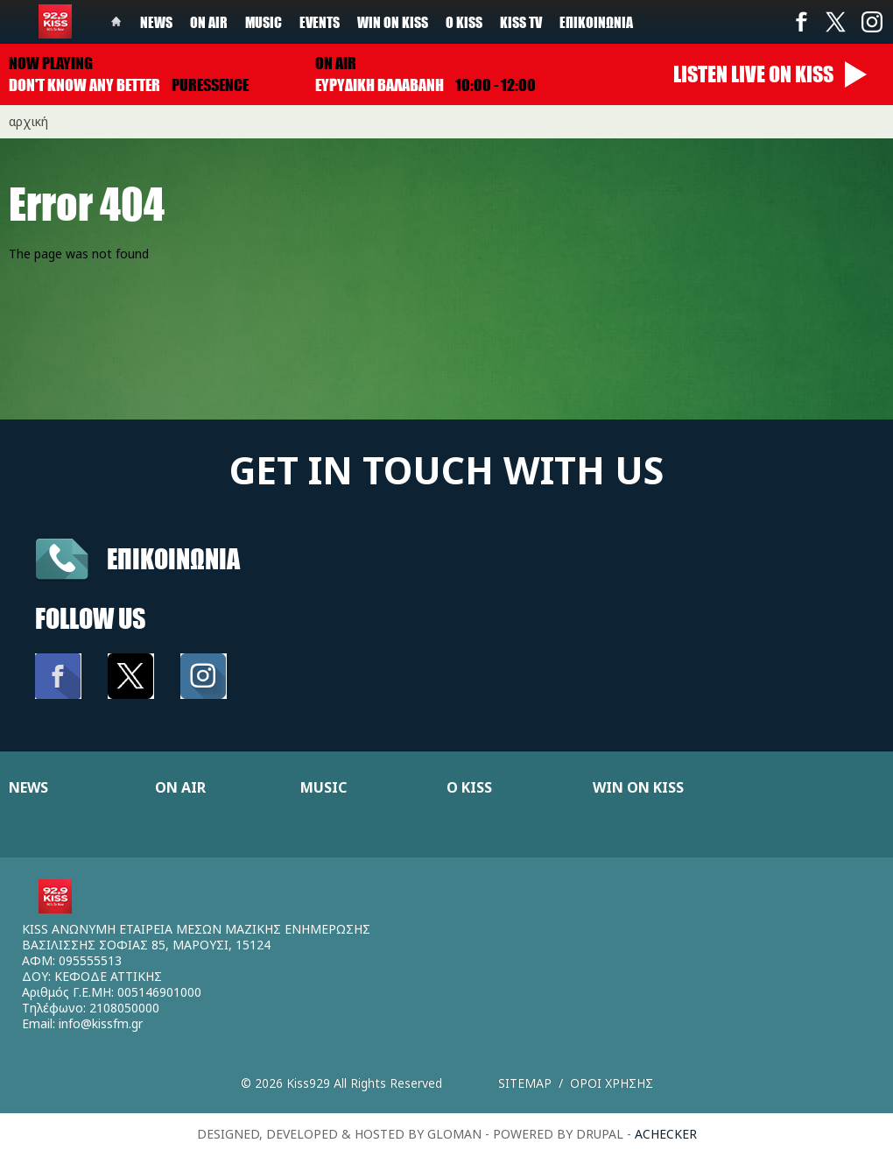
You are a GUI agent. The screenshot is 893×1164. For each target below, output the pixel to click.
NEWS (28, 787)
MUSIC (323, 787)
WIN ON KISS (638, 787)
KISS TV (521, 22)
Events (319, 22)
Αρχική (28, 121)
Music (263, 22)
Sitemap (525, 1083)
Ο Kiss (464, 22)
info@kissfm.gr (101, 1023)
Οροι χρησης (611, 1083)
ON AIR (180, 787)
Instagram (871, 22)
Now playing (51, 63)
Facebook (801, 22)
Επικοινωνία (596, 22)
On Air (209, 22)
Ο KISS (469, 787)
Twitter (836, 22)
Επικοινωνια (173, 558)
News (156, 22)
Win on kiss (392, 22)
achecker (666, 1133)
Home (116, 22)
